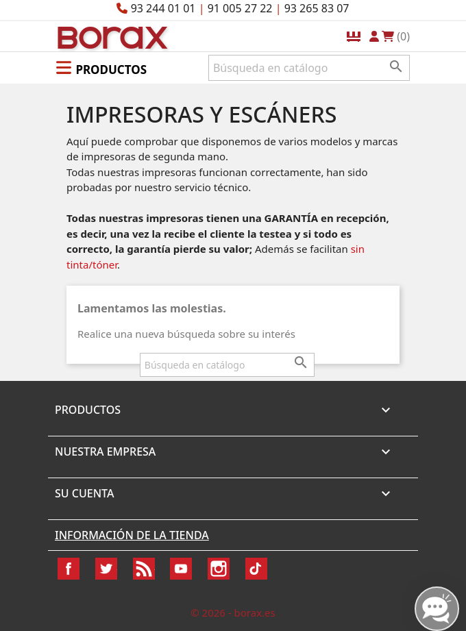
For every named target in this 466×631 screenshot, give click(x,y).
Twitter (106, 569)
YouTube (181, 569)
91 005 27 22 (240, 8)
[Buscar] (309, 68)
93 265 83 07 (317, 8)
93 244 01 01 (163, 8)
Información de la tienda (132, 535)
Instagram (219, 569)
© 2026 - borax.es (233, 612)
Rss (144, 569)
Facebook (68, 569)
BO (110, 36)
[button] (101, 67)
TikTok (256, 569)
